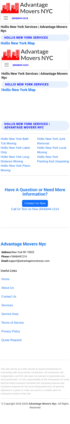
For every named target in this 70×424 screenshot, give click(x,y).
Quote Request (11, 340)
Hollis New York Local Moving (51, 150)
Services (7, 305)
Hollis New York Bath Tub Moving (15, 141)
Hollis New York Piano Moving (15, 168)
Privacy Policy (10, 331)
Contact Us (8, 296)
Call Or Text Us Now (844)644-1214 (35, 209)
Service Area (9, 314)
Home (5, 279)
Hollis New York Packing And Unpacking (53, 159)
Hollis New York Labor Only (15, 150)
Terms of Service (12, 322)
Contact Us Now (35, 203)
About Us (7, 287)
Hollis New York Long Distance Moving (15, 159)
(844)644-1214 (20, 18)
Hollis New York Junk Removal (51, 141)
